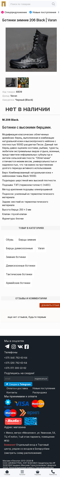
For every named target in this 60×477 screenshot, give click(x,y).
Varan (41, 248)
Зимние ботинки (16, 257)
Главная (7, 474)
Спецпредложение (14, 12)
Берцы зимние (27, 239)
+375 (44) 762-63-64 (15, 357)
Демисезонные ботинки (20, 265)
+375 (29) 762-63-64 (15, 362)
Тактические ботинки (19, 274)
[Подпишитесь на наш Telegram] (18, 384)
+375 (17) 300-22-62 (15, 368)
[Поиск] (53, 4)
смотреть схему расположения (23, 453)
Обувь (9, 239)
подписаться (41, 378)
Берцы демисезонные (19, 248)
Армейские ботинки (18, 283)
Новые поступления (42, 12)
